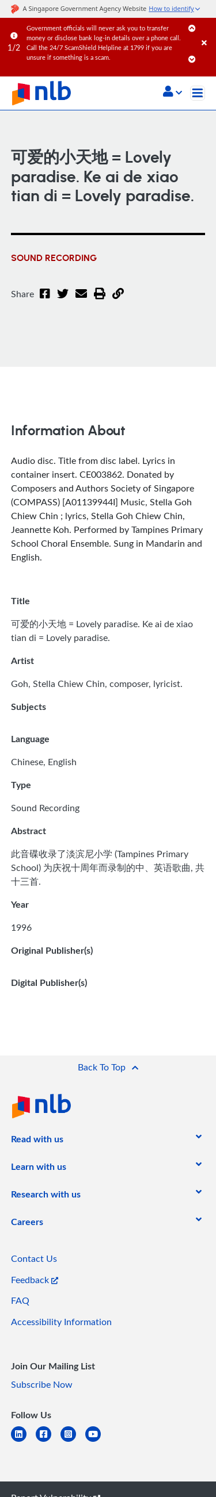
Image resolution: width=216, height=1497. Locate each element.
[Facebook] (45, 300)
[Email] (81, 300)
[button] (172, 92)
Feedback (34, 1279)
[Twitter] (63, 300)
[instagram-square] (72, 1441)
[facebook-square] (48, 1441)
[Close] (206, 31)
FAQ (20, 1300)
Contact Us (34, 1258)
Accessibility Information (61, 1321)
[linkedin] (23, 1441)
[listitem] (37, 1141)
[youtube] (97, 1441)
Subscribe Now (42, 1384)
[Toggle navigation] (197, 93)
